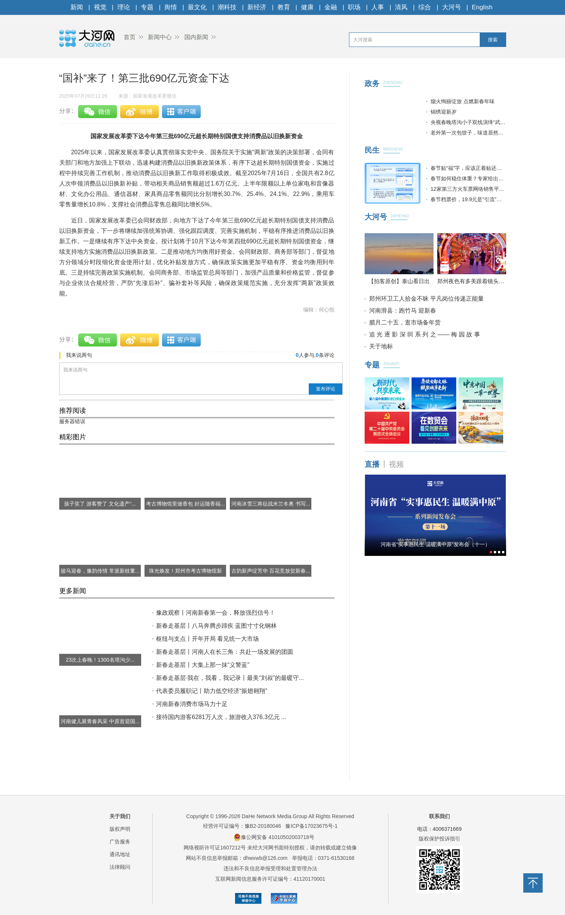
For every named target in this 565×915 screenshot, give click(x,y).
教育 (283, 7)
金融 (330, 7)
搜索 (493, 39)
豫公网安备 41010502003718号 (274, 837)
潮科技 (227, 7)
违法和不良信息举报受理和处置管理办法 (270, 868)
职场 (354, 7)
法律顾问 (119, 867)
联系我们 (439, 816)
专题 (147, 7)
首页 (130, 37)
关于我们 (119, 816)
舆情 (170, 7)
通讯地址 (119, 854)
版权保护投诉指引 (439, 839)
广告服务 (119, 842)
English (482, 7)
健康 (307, 7)
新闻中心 (160, 37)
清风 (401, 7)
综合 (424, 7)
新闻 (76, 7)
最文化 (197, 7)
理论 (123, 7)
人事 (377, 7)
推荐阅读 (72, 410)
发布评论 (325, 389)
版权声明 (119, 829)
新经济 (256, 7)
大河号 (451, 7)
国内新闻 (196, 37)
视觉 (100, 7)
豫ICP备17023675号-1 (311, 826)
